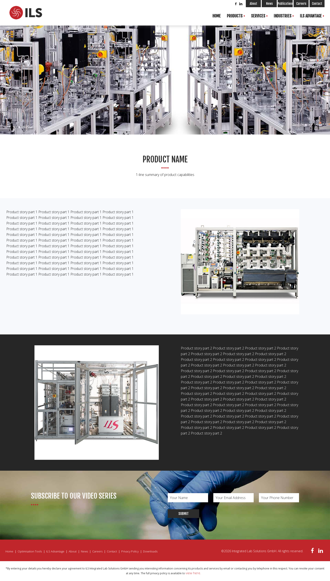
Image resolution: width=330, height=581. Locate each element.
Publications (285, 3)
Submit (183, 513)
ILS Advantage (311, 16)
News (269, 3)
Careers (301, 3)
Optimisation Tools (30, 551)
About (253, 3)
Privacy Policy (130, 551)
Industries (282, 16)
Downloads (150, 551)
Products (235, 16)
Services (258, 16)
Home (216, 16)
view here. (193, 573)
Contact (317, 3)
